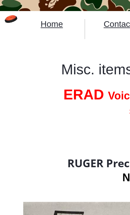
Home (52, 24)
